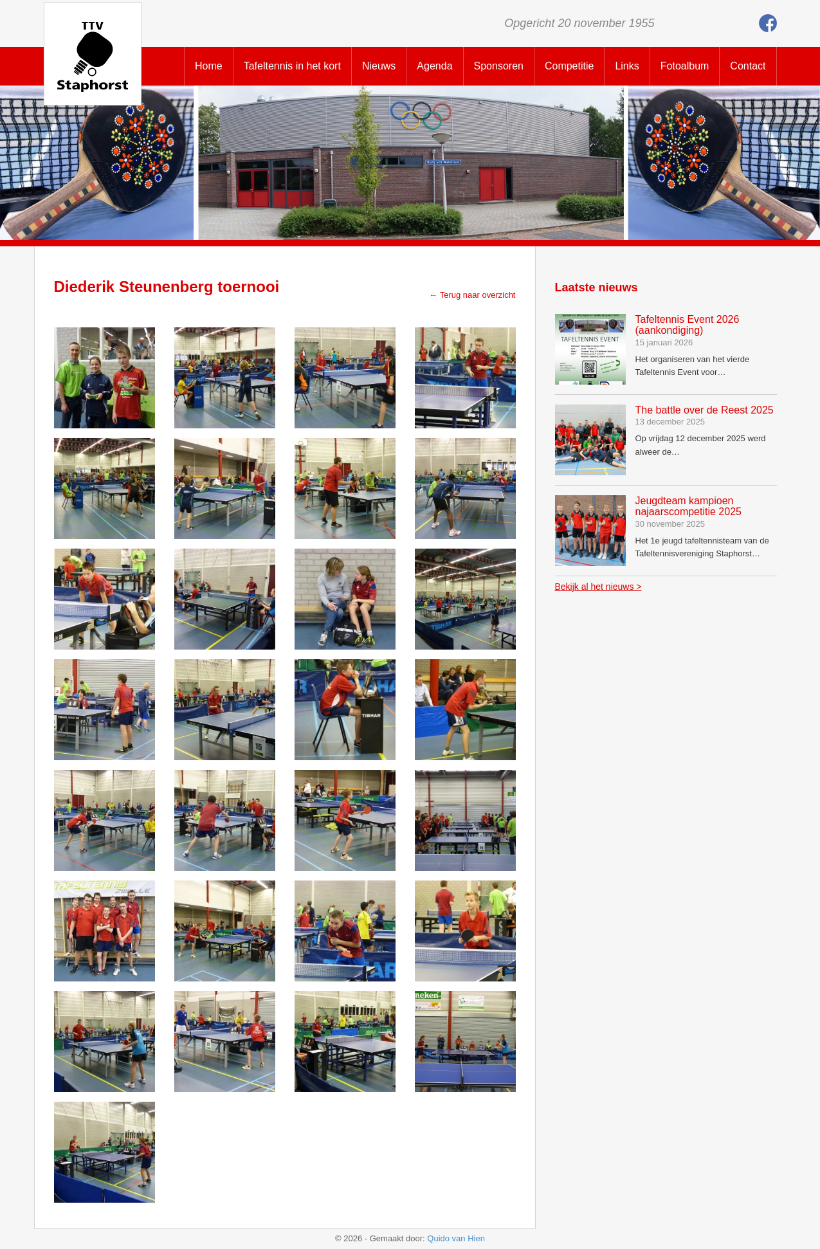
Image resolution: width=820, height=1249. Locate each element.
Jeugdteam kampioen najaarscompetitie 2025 (688, 506)
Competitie (569, 65)
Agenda (434, 65)
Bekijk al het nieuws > (598, 586)
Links (627, 65)
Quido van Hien (456, 1238)
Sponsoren (499, 65)
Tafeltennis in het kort (292, 65)
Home (209, 65)
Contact (747, 65)
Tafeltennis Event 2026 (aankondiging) (687, 325)
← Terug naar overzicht (472, 295)
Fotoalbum (685, 65)
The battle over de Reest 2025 (704, 410)
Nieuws (379, 65)
